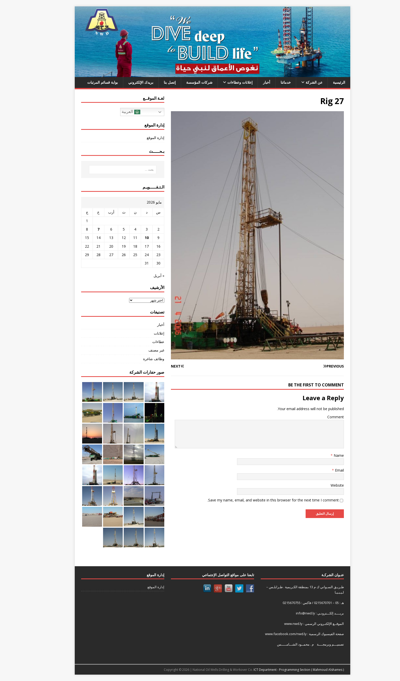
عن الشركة (301, 82)
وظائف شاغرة (141, 358)
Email (326, 470)
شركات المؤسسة (187, 82)
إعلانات (146, 333)
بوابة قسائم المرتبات (90, 82)
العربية (118, 112)
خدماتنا (273, 82)
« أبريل (146, 275)
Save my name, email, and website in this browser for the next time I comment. (260, 500)
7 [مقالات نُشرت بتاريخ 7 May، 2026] (86, 229)
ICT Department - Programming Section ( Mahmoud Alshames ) (286, 669)
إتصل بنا (157, 82)
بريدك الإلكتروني (128, 82)
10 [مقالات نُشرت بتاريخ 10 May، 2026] (134, 237)
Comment (323, 416)
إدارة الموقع (143, 137)
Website (324, 485)
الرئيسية (326, 82)
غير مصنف (144, 350)
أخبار (254, 82)
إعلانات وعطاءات (227, 82)
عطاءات (146, 341)
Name (325, 455)
